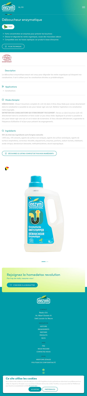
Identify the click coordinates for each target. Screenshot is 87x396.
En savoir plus (33, 386)
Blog (44, 338)
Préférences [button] (50, 389)
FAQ (43, 346)
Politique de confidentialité (43, 362)
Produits (43, 335)
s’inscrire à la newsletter (22, 285)
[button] (43, 261)
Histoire (43, 326)
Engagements (43, 329)
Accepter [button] (35, 389)
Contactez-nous (43, 352)
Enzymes (43, 332)
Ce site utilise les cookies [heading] (21, 378)
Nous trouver (43, 349)
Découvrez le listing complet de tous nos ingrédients (29, 153)
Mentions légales (43, 359)
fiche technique (13, 46)
